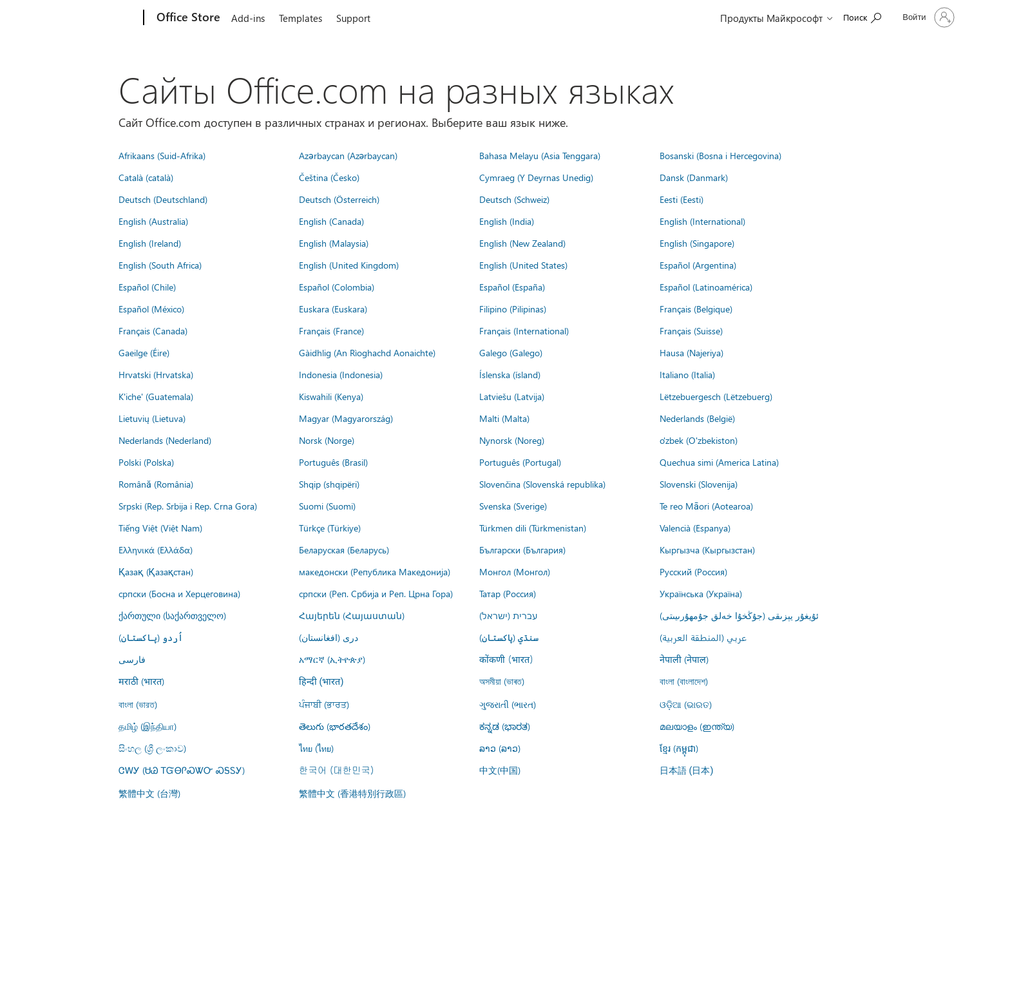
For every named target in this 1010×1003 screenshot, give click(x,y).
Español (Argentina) (698, 264)
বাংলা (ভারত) (138, 704)
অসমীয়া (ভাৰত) (501, 680)
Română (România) (156, 483)
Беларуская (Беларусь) (344, 549)
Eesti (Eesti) (681, 199)
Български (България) (522, 549)
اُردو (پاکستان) (151, 637)
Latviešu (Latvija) (511, 396)
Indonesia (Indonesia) (341, 374)
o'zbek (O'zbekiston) (699, 440)
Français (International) (524, 330)
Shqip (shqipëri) (329, 483)
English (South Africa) (160, 264)
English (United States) (523, 264)
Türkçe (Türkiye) (330, 527)
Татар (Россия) (507, 593)
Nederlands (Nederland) (165, 440)
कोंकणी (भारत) (506, 659)
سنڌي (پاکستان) (508, 637)
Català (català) (146, 177)
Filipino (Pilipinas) (512, 308)
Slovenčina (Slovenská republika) (542, 483)
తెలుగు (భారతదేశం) (334, 726)
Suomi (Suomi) (327, 505)
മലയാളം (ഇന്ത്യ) (697, 726)
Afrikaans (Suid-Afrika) (162, 155)
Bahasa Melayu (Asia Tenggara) (539, 155)
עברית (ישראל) (508, 615)
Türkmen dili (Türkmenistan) (532, 527)
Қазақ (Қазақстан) (156, 571)
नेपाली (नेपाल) (684, 659)
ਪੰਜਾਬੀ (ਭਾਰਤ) (324, 704)
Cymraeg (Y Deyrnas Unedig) (536, 177)
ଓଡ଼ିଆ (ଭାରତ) (686, 704)
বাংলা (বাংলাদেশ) (684, 680)
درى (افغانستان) (328, 637)
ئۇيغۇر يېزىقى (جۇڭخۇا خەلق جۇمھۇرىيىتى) (739, 615)
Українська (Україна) (701, 593)
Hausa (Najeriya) (691, 352)
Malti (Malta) (504, 418)
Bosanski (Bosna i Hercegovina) (720, 155)
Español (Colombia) (336, 286)
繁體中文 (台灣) (149, 793)
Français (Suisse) (691, 330)
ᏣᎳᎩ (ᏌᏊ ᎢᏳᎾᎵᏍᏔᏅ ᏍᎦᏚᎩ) (182, 769)
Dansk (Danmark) (694, 177)
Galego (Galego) (510, 352)
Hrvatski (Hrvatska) (156, 374)
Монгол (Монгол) (514, 571)
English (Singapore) (697, 242)
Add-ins (248, 18)
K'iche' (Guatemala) (156, 396)
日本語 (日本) (687, 770)
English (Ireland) (150, 242)
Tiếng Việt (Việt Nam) (160, 527)
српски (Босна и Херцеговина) (179, 593)
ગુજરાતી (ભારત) (507, 704)
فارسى (132, 659)
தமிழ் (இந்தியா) (147, 726)
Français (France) (331, 330)
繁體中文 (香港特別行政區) (352, 793)
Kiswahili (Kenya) (331, 396)
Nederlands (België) (697, 418)
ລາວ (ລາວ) (499, 747)
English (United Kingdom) (349, 264)
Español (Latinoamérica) (706, 286)
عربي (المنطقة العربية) (703, 637)
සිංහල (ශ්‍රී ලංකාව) (152, 747)
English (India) (506, 221)
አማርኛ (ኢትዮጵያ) (332, 659)
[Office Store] (187, 18)
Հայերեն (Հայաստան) (352, 615)
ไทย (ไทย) (316, 747)
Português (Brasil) (333, 461)
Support (353, 18)
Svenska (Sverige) (513, 505)
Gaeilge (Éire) (144, 352)
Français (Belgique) (696, 308)
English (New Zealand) (522, 242)
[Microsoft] (94, 18)
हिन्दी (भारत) (321, 681)
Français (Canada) (153, 330)
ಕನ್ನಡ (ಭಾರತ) (504, 726)
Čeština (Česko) (329, 177)
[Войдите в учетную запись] (927, 17)
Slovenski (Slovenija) (699, 483)
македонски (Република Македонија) (374, 571)
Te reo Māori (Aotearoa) (706, 505)
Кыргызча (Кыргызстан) (707, 549)
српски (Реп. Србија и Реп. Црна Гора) (376, 593)
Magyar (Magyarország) (346, 418)
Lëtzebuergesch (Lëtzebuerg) (716, 396)
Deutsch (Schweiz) (514, 199)
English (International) (702, 221)
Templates (300, 18)
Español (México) (151, 308)
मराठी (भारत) (141, 680)
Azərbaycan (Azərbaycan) (348, 155)
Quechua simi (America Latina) (719, 461)
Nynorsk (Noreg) (511, 440)
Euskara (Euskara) (333, 308)
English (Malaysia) (333, 242)
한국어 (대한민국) (336, 769)
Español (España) (512, 286)
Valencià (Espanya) (695, 527)
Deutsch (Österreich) (339, 199)
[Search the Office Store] (862, 16)
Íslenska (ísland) (509, 374)
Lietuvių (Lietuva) (152, 418)
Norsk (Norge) (326, 440)
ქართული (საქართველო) (172, 615)
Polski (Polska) (146, 461)
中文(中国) (499, 769)
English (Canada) (331, 221)
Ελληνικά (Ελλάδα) (156, 549)
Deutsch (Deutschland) (163, 199)
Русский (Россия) (693, 571)
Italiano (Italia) (687, 374)
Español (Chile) (147, 286)
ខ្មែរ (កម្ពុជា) (679, 747)
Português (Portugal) (520, 461)
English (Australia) (153, 221)
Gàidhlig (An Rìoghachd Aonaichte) (367, 352)
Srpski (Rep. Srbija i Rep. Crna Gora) (188, 505)
